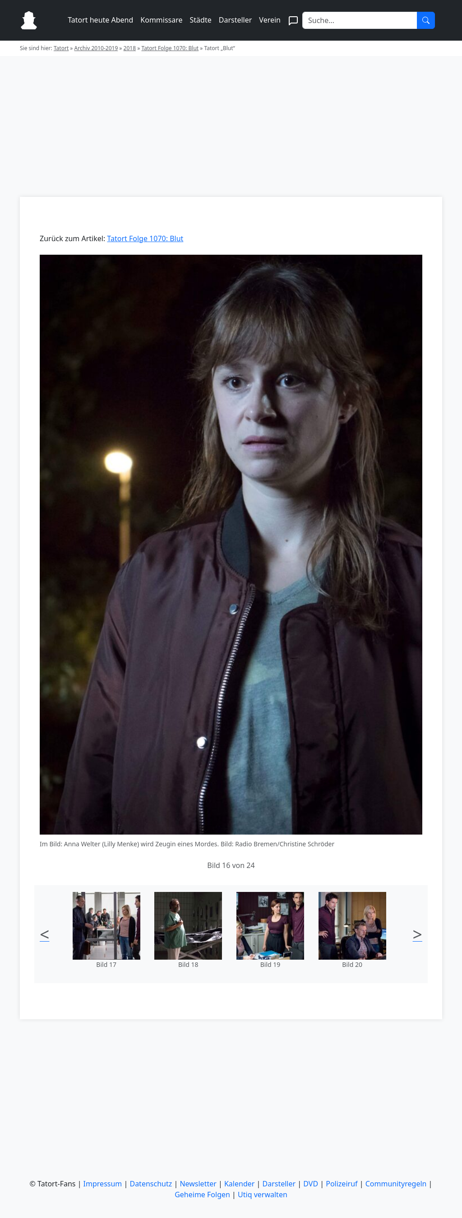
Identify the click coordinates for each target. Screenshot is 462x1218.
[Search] (359, 20)
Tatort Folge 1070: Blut (170, 48)
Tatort (61, 48)
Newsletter (198, 1184)
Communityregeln (396, 1184)
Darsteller (235, 20)
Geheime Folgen (202, 1194)
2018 (130, 48)
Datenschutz (150, 1184)
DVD (310, 1184)
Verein (270, 20)
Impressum (102, 1184)
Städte (201, 20)
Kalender (239, 1184)
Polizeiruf (341, 1184)
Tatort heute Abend (100, 20)
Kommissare (161, 20)
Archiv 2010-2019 (96, 48)
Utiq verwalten (262, 1194)
